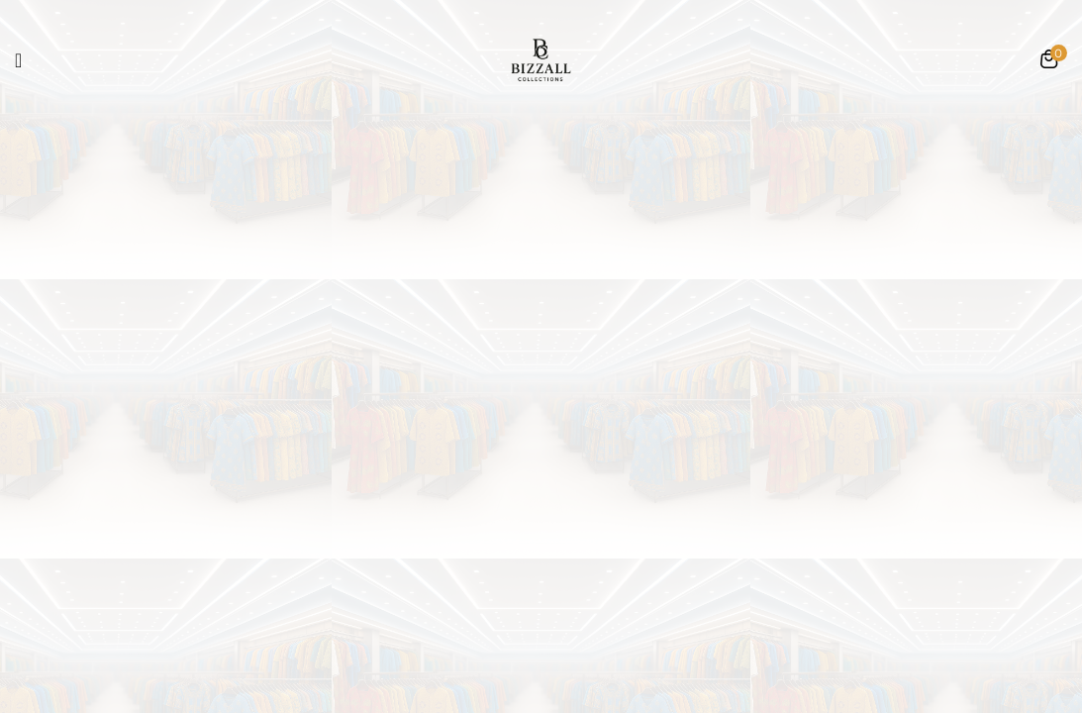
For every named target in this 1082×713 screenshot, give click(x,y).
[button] (1048, 61)
